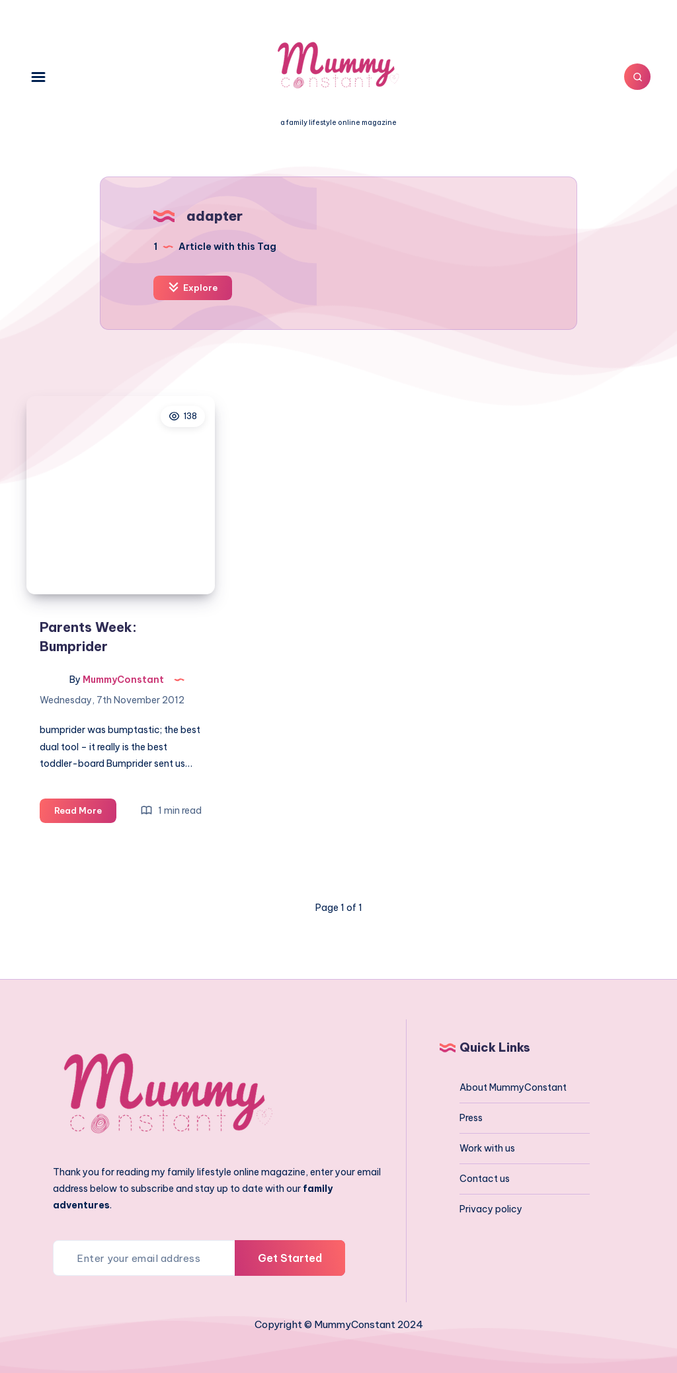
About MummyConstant (513, 1087)
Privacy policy (490, 1209)
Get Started (290, 1258)
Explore (193, 287)
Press (471, 1118)
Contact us (484, 1179)
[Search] (637, 76)
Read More (85, 813)
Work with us (487, 1148)
